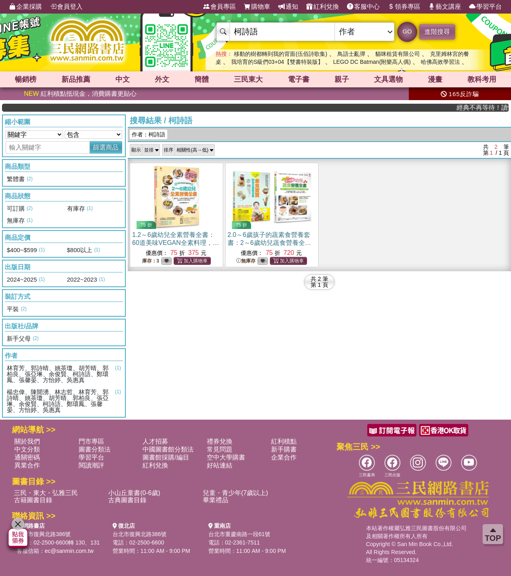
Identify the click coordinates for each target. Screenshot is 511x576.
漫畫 (435, 79)
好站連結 (219, 465)
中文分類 (27, 449)
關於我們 (27, 441)
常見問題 (219, 449)
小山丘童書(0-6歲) (134, 492)
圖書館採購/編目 (166, 457)
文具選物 (388, 79)
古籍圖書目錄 (33, 500)
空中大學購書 (226, 457)
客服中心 (363, 7)
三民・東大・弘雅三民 (46, 492)
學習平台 (485, 7)
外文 (162, 79)
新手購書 (284, 449)
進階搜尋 (437, 31)
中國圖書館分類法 (168, 449)
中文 (122, 79)
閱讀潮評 (91, 465)
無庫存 (246, 261)
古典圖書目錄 (127, 500)
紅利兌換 (322, 7)
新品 (75, 79)
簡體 (201, 79)
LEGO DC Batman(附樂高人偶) (371, 62)
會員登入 (66, 7)
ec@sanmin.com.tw (69, 551)
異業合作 (27, 465)
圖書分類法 (95, 449)
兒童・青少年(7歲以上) (235, 492)
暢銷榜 (25, 79)
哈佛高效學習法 (440, 62)
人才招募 (155, 441)
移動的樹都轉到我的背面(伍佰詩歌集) (280, 54)
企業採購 (25, 7)
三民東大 (248, 79)
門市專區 (91, 441)
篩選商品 (106, 147)
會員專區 (219, 7)
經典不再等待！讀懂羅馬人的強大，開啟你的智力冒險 (487, 107)
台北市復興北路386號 (44, 534)
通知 (288, 7)
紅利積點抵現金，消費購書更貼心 (80, 93)
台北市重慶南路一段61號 (239, 534)
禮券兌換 (219, 441)
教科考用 (481, 79)
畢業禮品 (215, 500)
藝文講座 (444, 7)
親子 (342, 79)
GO (407, 31)
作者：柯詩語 (148, 134)
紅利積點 (284, 441)
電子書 (298, 79)
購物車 (257, 7)
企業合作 (284, 457)
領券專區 (404, 7)
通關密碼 (27, 457)
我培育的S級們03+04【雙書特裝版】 (277, 62)
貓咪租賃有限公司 (397, 54)
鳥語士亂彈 (351, 54)
